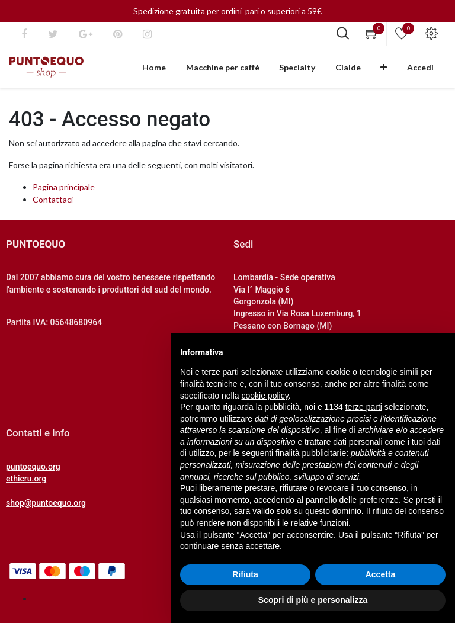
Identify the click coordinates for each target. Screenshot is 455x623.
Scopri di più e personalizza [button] (312, 600)
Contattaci (53, 205)
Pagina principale (64, 192)
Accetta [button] (381, 574)
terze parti (363, 407)
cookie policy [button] (265, 395)
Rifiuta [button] (245, 574)
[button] (394, 70)
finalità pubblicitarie (310, 453)
